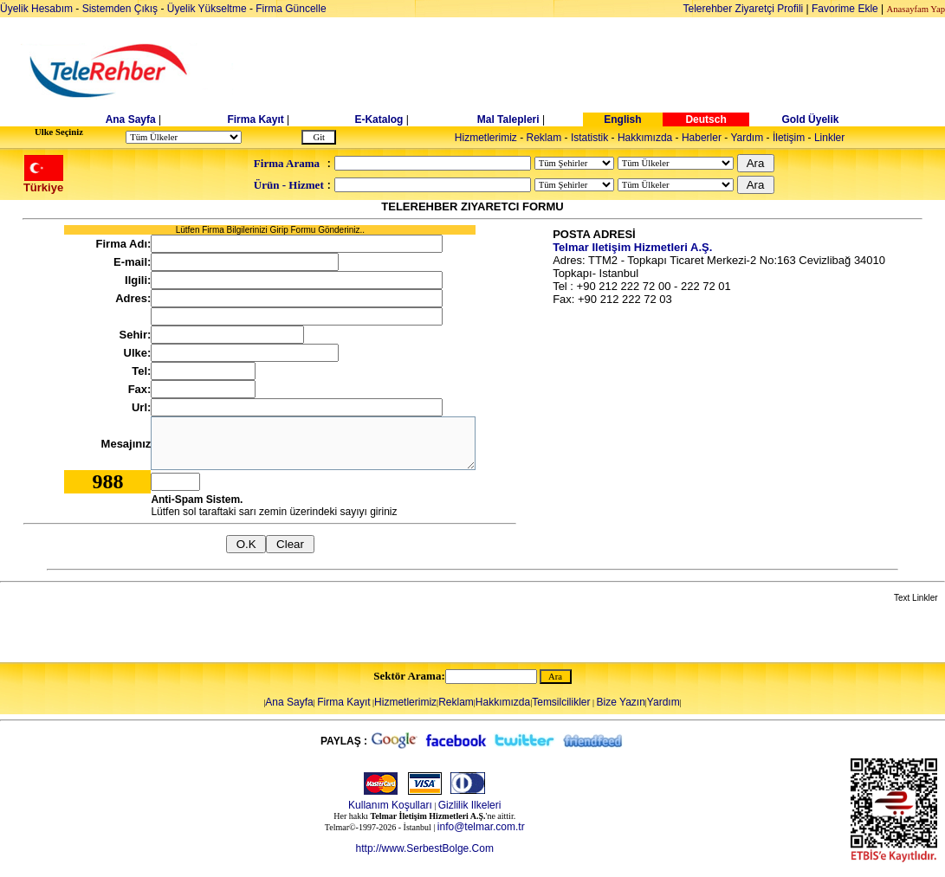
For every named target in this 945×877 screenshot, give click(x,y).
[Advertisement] (606, 71)
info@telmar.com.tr (481, 827)
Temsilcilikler (561, 702)
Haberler (702, 138)
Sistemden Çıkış (120, 9)
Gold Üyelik (809, 119)
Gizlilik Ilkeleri (470, 805)
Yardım (746, 138)
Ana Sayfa (131, 119)
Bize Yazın (621, 702)
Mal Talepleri (508, 119)
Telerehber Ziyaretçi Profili (743, 9)
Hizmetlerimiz (486, 138)
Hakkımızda (645, 138)
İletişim (789, 138)
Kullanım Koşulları (390, 805)
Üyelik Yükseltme (207, 9)
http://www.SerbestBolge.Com (425, 848)
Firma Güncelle (291, 9)
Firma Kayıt (255, 119)
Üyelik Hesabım (36, 9)
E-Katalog (378, 119)
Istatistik (589, 138)
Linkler (829, 138)
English (622, 119)
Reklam (544, 138)
